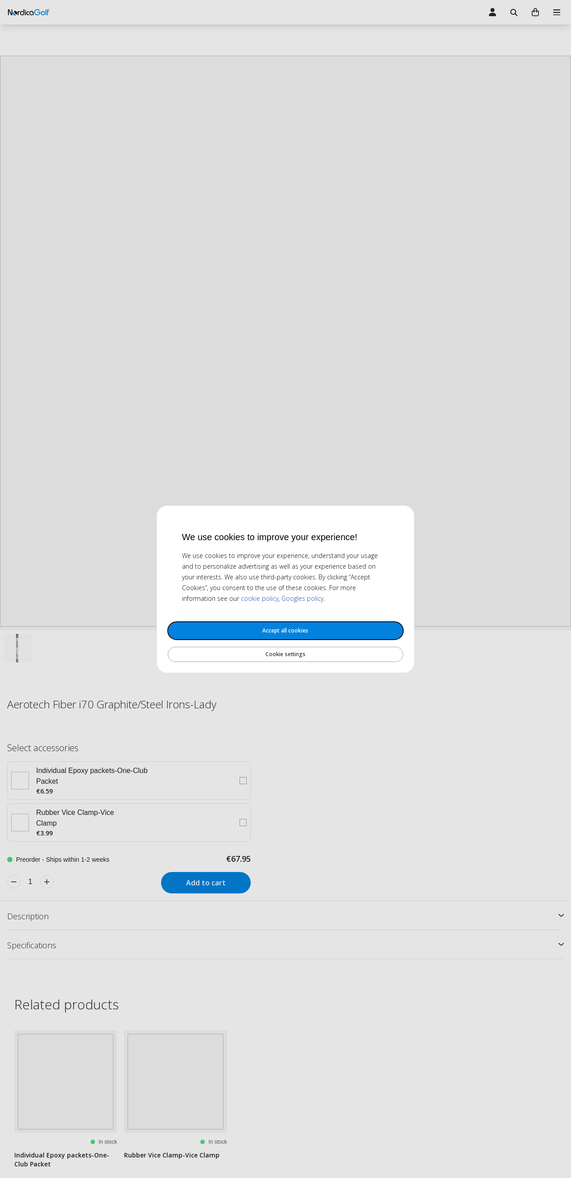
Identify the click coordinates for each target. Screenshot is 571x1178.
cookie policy (259, 598)
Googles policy (302, 598)
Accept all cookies (285, 630)
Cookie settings (285, 654)
